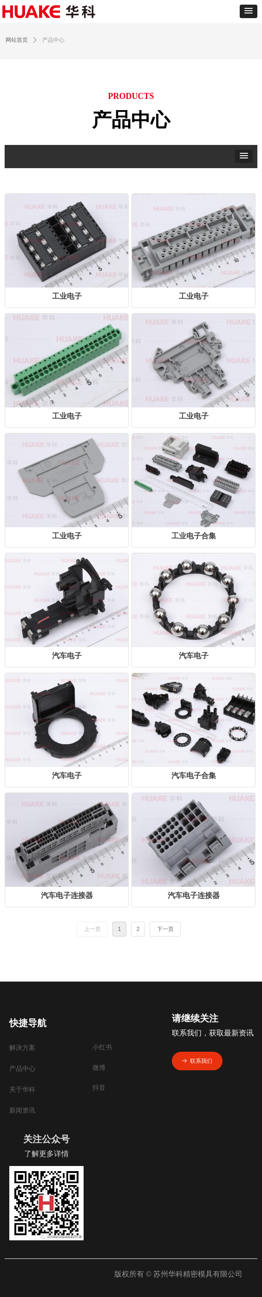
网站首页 (17, 40)
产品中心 (53, 40)
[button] (248, 11)
